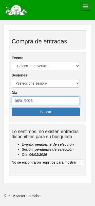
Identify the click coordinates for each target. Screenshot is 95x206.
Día (14, 93)
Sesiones (19, 75)
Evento (18, 58)
